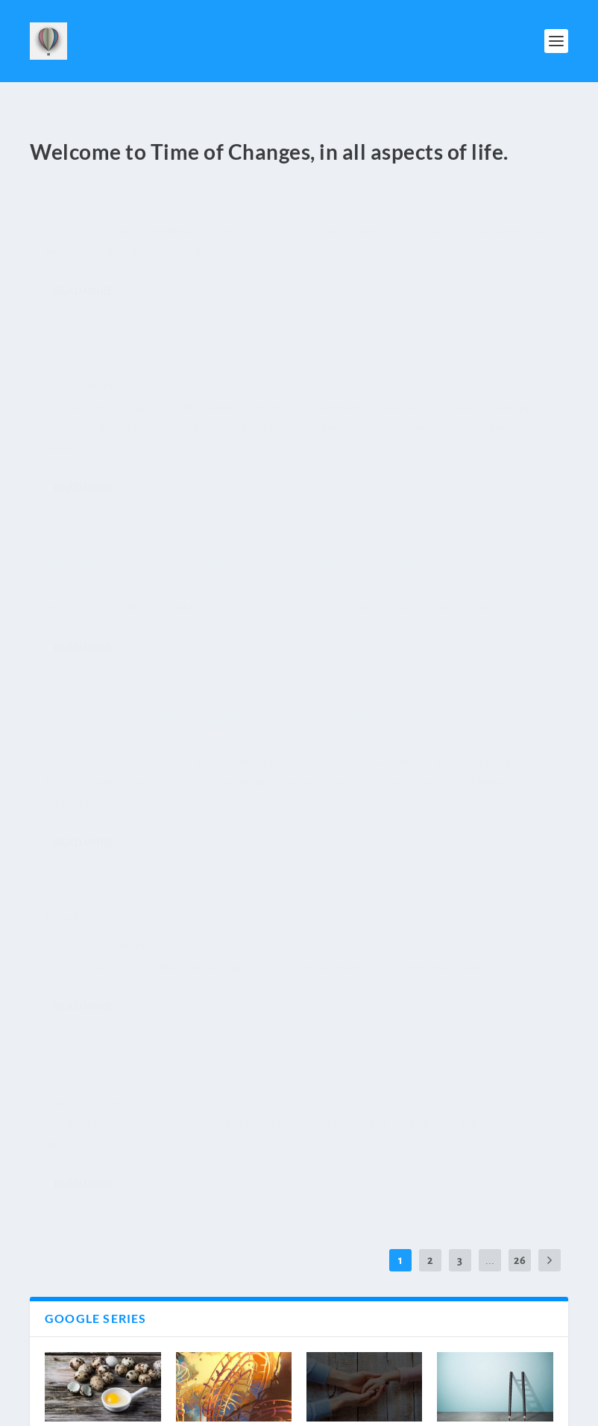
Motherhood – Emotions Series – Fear (231, 1302)
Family (286, 561)
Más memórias (278, 204)
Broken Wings (112, 195)
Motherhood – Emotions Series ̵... (100, 1293)
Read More (83, 405)
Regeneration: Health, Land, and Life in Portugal (484, 223)
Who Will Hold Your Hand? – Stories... (354, 1055)
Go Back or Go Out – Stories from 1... (96, 1055)
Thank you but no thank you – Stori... (493, 1055)
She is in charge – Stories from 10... (221, 1055)
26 (520, 849)
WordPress (216, 1408)
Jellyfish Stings (456, 481)
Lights (259, 534)
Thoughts (104, 221)
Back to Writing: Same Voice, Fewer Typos (105, 503)
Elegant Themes (111, 1408)
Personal (105, 559)
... (489, 849)
